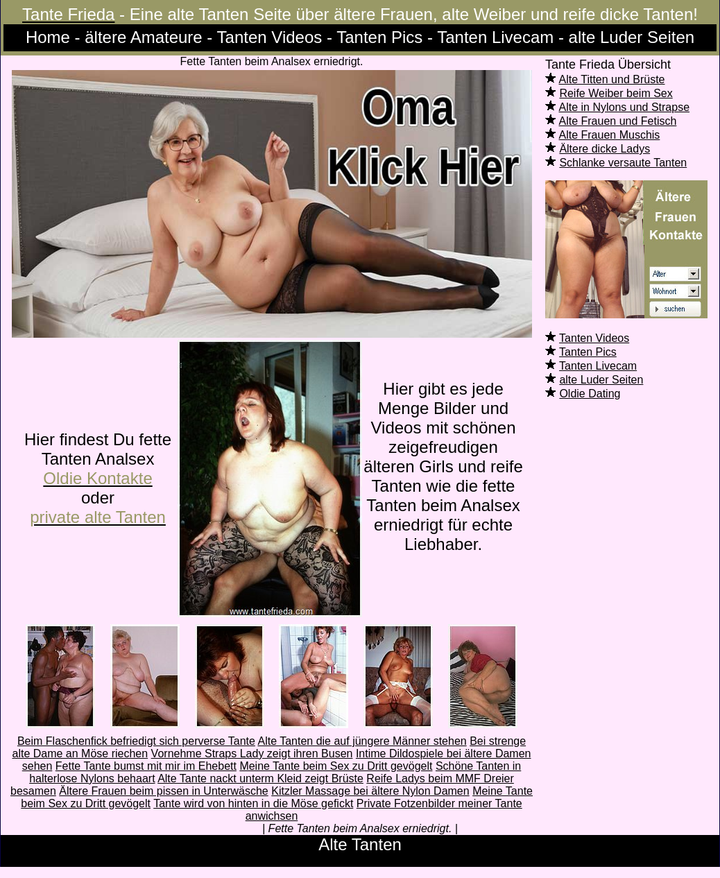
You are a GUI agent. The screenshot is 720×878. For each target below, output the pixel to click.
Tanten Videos (594, 338)
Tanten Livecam (598, 366)
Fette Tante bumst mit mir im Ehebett (146, 766)
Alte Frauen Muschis (609, 135)
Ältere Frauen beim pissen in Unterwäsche (163, 791)
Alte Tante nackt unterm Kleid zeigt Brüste (260, 778)
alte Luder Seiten (601, 380)
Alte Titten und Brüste (612, 79)
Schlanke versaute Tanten (623, 163)
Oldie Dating (589, 393)
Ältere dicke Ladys (604, 149)
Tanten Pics (588, 352)
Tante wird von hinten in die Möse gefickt (253, 803)
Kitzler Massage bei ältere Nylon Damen (370, 791)
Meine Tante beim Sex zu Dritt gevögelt (335, 766)
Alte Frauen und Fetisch (618, 121)
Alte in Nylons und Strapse (624, 107)
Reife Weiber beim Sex (615, 93)
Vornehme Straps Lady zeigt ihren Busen (252, 753)
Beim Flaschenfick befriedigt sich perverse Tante (136, 741)
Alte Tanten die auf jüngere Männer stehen (361, 741)
